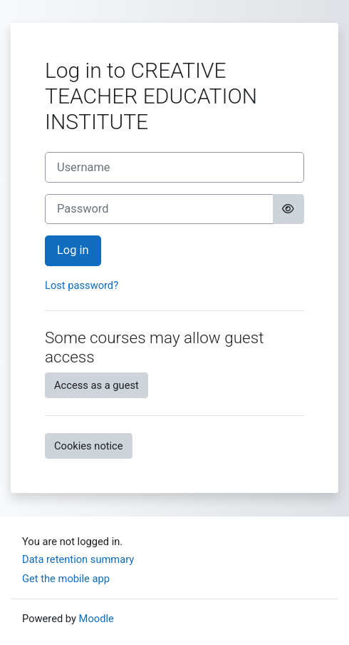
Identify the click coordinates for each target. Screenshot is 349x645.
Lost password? (81, 285)
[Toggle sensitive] (288, 209)
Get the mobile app (66, 578)
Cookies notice (88, 446)
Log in (73, 250)
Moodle (96, 618)
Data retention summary (78, 559)
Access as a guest (96, 385)
